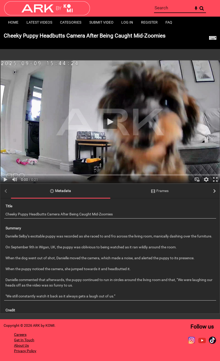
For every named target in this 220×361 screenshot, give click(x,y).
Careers (20, 334)
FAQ (168, 22)
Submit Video (101, 22)
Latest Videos (39, 22)
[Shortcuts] (212, 38)
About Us (21, 345)
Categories (70, 22)
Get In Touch (24, 340)
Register (149, 22)
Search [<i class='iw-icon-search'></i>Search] (201, 8)
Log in (127, 22)
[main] (110, 173)
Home (13, 22)
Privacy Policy (25, 351)
